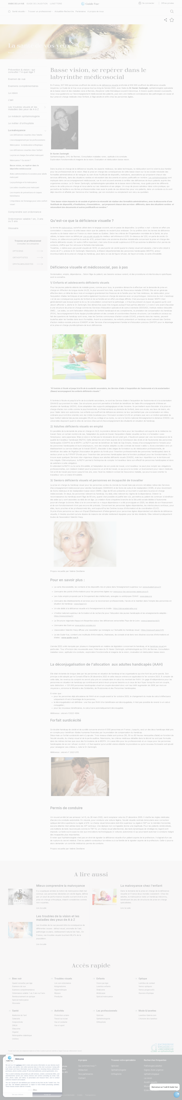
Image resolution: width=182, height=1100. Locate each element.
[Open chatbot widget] (177, 1095)
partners (19, 1065)
